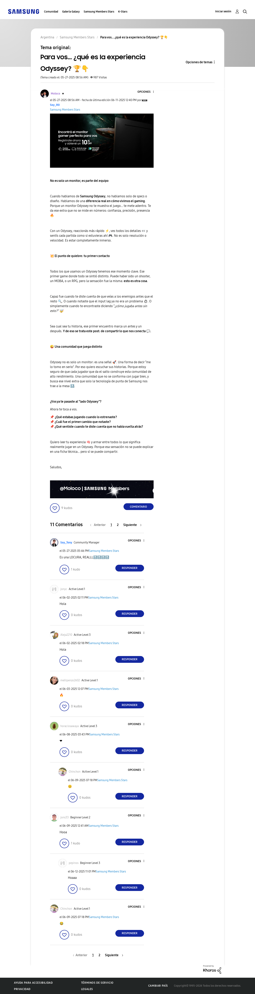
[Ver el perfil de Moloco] (55, 93)
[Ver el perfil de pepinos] (73, 863)
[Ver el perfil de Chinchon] (74, 771)
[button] (147, 92)
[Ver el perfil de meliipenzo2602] (70, 680)
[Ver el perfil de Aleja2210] (66, 635)
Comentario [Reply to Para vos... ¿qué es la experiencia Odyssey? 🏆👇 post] (138, 506)
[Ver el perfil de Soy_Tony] (66, 542)
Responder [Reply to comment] (129, 568)
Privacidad (22, 989)
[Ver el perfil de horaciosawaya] (69, 726)
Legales (87, 989)
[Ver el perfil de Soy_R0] (55, 105)
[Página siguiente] (132, 525)
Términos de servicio (97, 982)
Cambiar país (158, 985)
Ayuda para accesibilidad (33, 982)
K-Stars (122, 11)
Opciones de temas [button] (199, 62)
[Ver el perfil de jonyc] (63, 589)
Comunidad (51, 11)
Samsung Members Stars (99, 11)
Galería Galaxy (71, 11)
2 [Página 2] (118, 525)
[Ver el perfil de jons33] (64, 817)
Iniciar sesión (223, 11)
